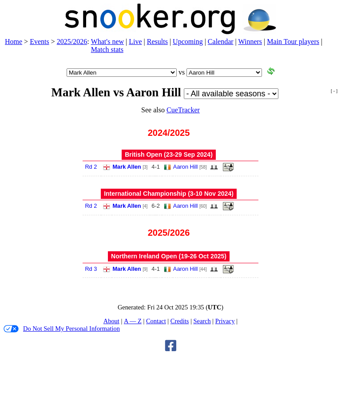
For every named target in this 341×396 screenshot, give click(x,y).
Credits (179, 321)
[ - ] (334, 90)
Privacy (225, 321)
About (111, 321)
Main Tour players (293, 41)
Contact (156, 321)
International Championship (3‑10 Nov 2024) (169, 193)
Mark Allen (126, 166)
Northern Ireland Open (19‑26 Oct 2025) (168, 256)
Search (201, 321)
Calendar (221, 41)
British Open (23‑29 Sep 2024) (169, 154)
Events (39, 41)
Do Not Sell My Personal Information (62, 329)
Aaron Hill (185, 166)
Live (135, 41)
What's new (107, 41)
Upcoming (188, 41)
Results (157, 41)
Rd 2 (91, 166)
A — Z (133, 321)
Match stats (107, 49)
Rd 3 (91, 268)
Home (13, 41)
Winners (250, 41)
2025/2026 (72, 41)
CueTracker (183, 110)
